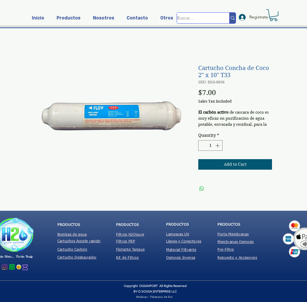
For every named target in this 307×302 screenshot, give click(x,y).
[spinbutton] (210, 145)
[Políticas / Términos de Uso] (155, 296)
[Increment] (218, 145)
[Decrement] (202, 145)
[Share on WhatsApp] (202, 188)
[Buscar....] (197, 18)
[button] (66, 18)
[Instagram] (4, 267)
